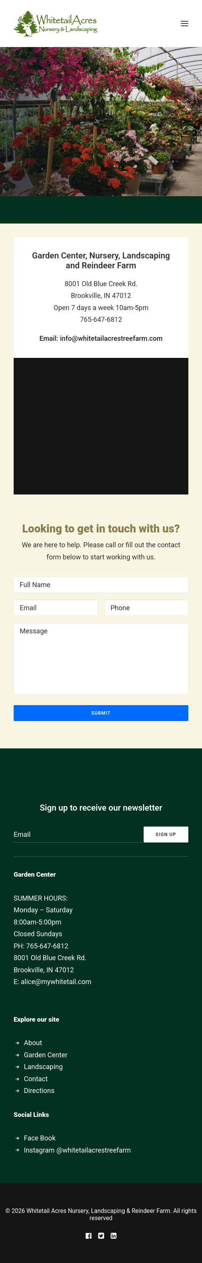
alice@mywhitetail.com (56, 982)
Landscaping (43, 1067)
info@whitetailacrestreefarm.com (111, 338)
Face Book (40, 1138)
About (33, 1043)
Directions (39, 1090)
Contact (36, 1079)
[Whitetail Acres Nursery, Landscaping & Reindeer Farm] (55, 23)
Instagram (39, 1150)
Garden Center (45, 1055)
